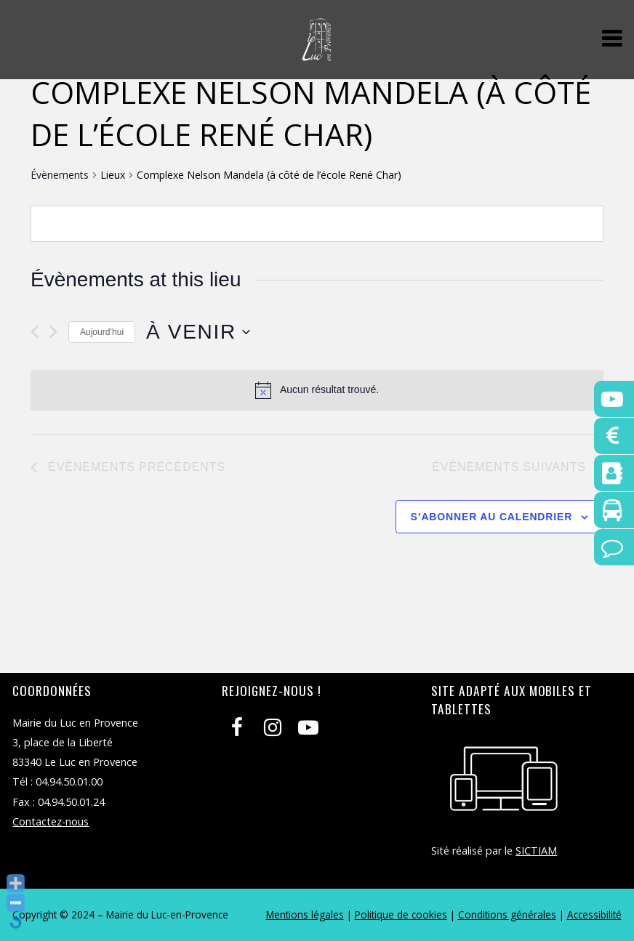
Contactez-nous (50, 821)
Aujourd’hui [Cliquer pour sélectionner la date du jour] (102, 332)
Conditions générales (507, 914)
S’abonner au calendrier (492, 516)
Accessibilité (594, 914)
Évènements (60, 175)
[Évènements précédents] (35, 332)
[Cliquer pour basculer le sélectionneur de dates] (198, 332)
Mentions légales (305, 914)
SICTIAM (536, 850)
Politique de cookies (401, 914)
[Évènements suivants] (53, 332)
